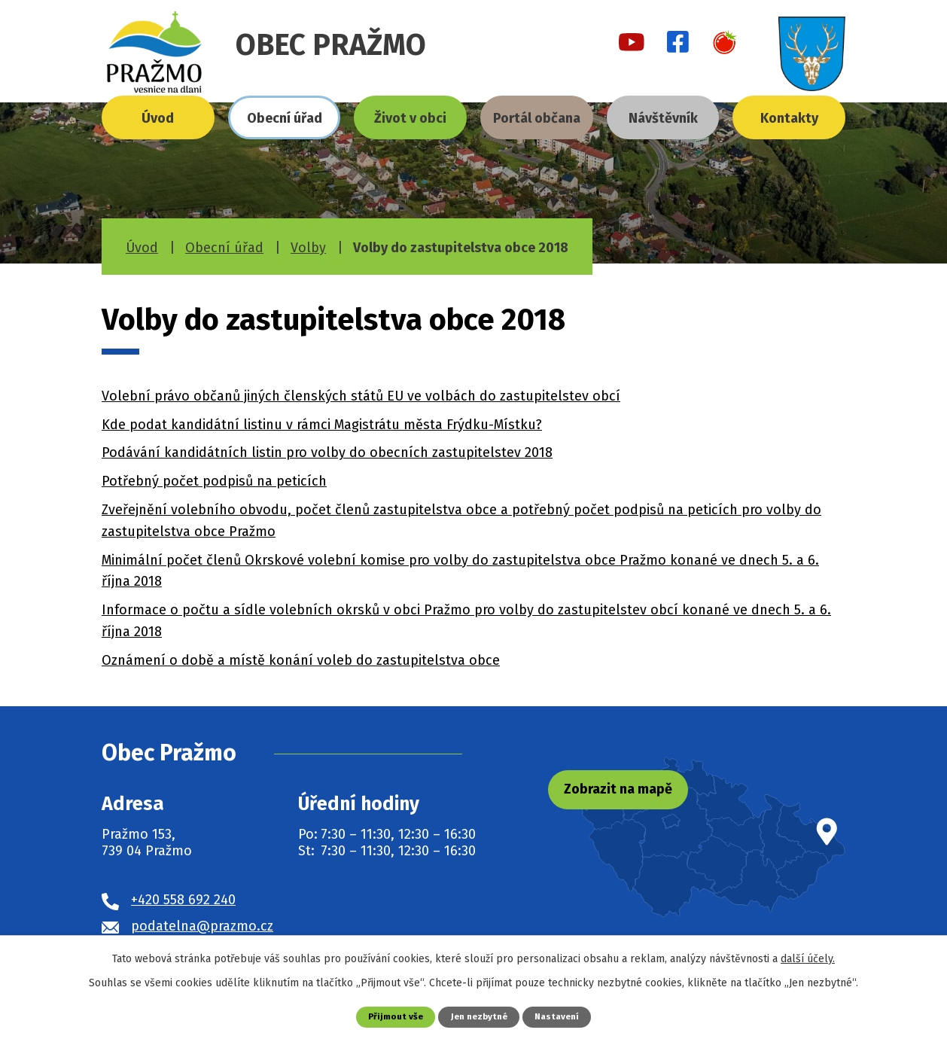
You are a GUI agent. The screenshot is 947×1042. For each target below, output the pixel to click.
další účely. (808, 958)
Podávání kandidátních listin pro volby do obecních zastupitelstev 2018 (327, 452)
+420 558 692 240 (183, 899)
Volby (308, 247)
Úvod (158, 118)
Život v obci (410, 118)
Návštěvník (663, 118)
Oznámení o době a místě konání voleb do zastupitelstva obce (301, 660)
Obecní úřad (284, 118)
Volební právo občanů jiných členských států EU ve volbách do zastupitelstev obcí (361, 396)
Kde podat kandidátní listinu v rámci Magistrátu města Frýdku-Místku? (322, 424)
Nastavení (561, 1016)
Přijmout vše (391, 1016)
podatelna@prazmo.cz (202, 926)
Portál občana (536, 118)
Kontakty (789, 118)
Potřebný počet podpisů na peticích (214, 481)
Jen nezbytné (479, 1016)
